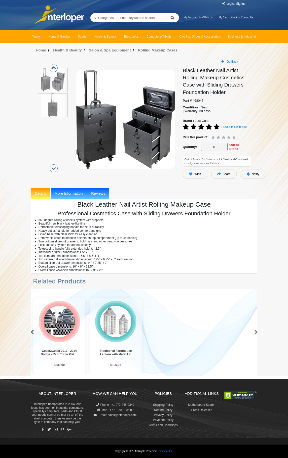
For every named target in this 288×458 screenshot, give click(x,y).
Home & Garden (59, 36)
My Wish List (206, 17)
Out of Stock (234, 147)
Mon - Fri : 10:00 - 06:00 (115, 410)
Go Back (229, 61)
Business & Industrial (242, 36)
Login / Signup (234, 3)
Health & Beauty (105, 36)
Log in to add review (235, 126)
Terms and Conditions (163, 425)
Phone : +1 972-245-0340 (115, 405)
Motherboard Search (201, 405)
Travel (36, 36)
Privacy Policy (163, 415)
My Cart (223, 17)
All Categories (104, 18)
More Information (69, 193)
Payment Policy (163, 420)
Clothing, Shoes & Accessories (199, 36)
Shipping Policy (163, 405)
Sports (82, 36)
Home (41, 50)
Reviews (98, 193)
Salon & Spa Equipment (110, 50)
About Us (235, 17)
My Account (190, 17)
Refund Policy (163, 410)
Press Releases (201, 410)
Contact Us (247, 17)
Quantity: (190, 147)
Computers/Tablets (158, 36)
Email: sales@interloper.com (115, 415)
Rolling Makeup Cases (157, 50)
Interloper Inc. (165, 451)
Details (40, 193)
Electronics (131, 36)
